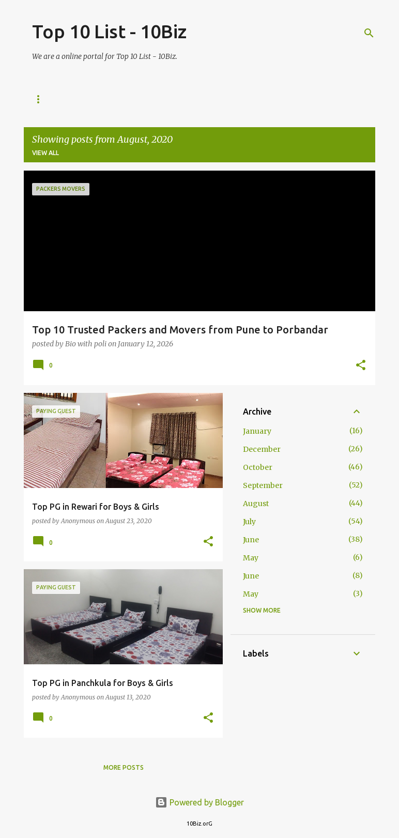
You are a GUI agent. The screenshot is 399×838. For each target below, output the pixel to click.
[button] (361, 366)
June (251, 539)
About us (91, 99)
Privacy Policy (218, 99)
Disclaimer (149, 99)
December (262, 449)
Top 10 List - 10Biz (109, 31)
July (249, 521)
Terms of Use (290, 99)
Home (42, 99)
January (257, 431)
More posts (123, 767)
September (263, 485)
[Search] (369, 33)
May (250, 557)
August (256, 503)
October (257, 467)
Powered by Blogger (199, 802)
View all (45, 152)
